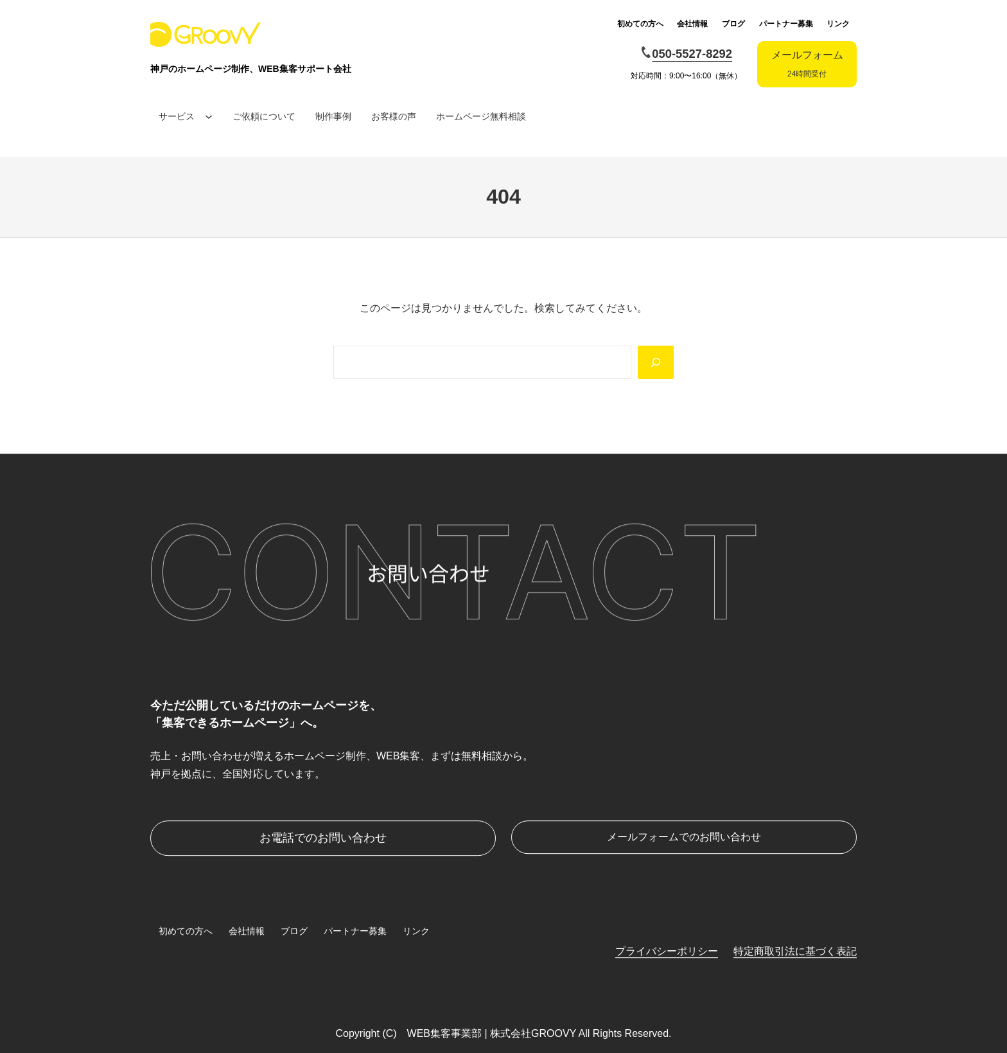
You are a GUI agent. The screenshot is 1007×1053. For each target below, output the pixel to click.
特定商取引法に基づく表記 (795, 951)
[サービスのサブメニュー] (209, 116)
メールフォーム (807, 63)
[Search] (656, 362)
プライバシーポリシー (666, 951)
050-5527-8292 (692, 53)
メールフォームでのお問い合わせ (684, 836)
